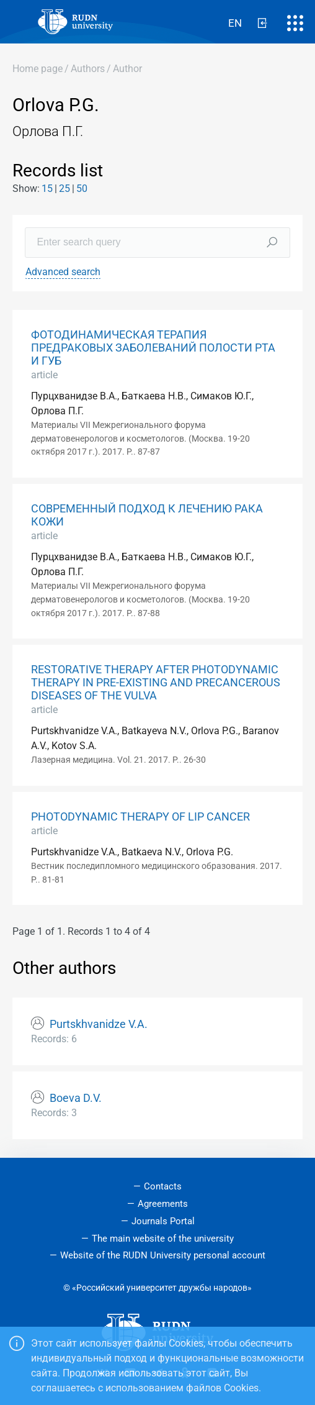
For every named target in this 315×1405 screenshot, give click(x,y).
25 (64, 188)
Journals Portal (163, 1221)
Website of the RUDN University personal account (162, 1255)
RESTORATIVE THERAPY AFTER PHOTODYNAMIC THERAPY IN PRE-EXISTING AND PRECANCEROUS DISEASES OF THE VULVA (155, 682)
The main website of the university (163, 1238)
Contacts (163, 1186)
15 (47, 188)
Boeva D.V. (76, 1098)
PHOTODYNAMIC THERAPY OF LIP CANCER (140, 817)
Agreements (163, 1203)
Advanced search (62, 272)
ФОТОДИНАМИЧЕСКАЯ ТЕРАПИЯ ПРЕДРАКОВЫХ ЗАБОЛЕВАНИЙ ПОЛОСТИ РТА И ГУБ (153, 348)
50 (81, 188)
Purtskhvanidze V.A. (99, 1024)
